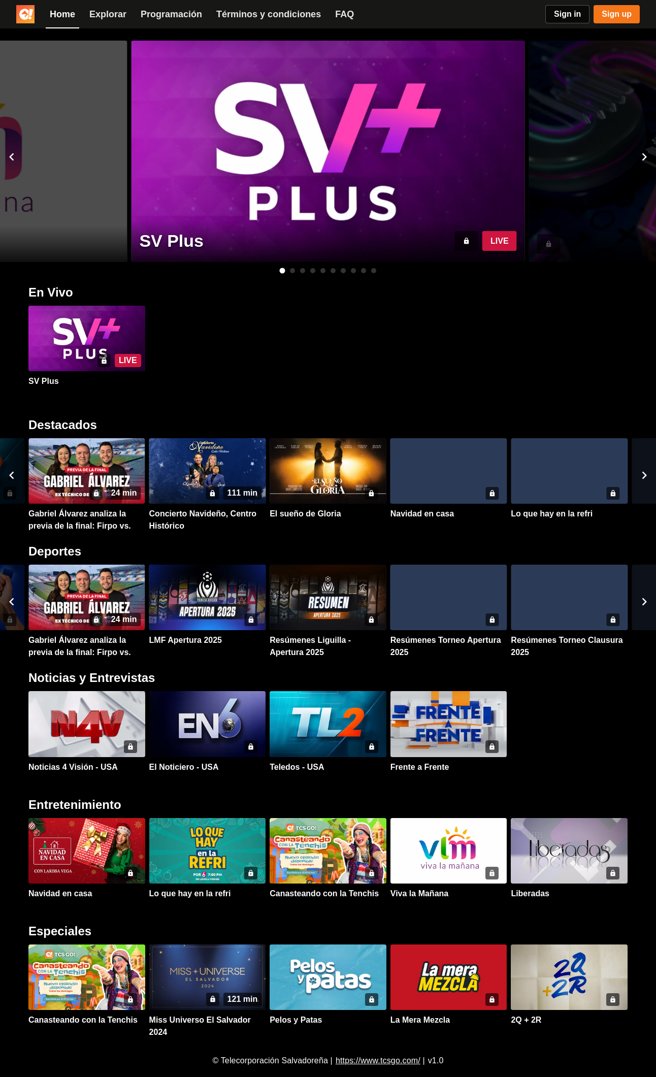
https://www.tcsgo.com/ (378, 1060)
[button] (12, 157)
